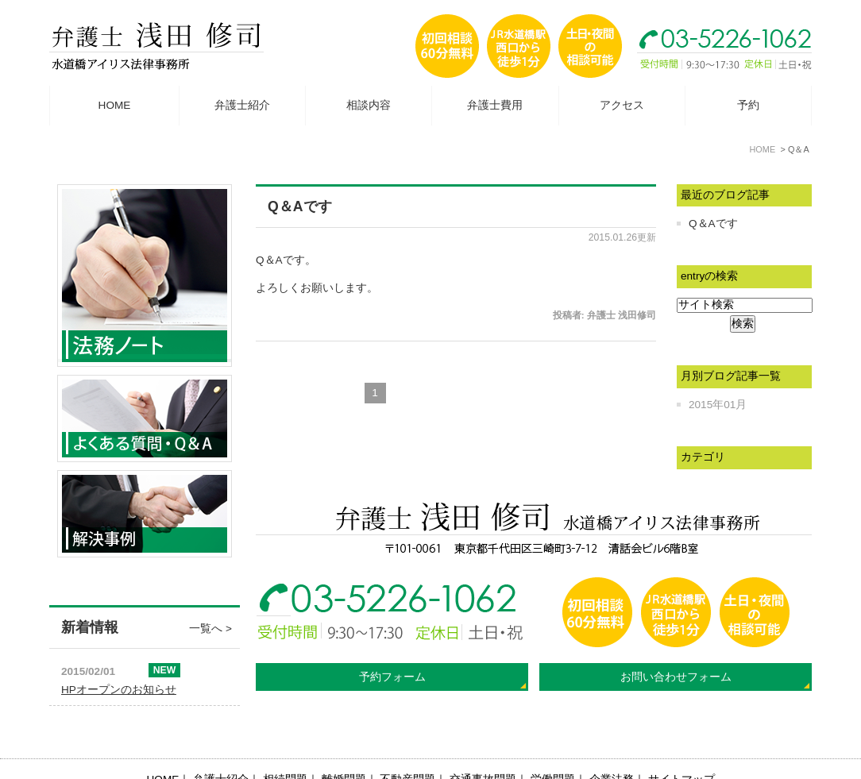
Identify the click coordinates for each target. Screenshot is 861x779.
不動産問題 (407, 741)
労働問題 (553, 741)
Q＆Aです (300, 206)
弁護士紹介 (242, 105)
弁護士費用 (495, 105)
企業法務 (611, 741)
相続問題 (285, 741)
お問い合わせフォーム (676, 677)
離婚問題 (344, 741)
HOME (114, 105)
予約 (748, 105)
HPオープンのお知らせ (118, 690)
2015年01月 (718, 405)
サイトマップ (681, 741)
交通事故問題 (483, 741)
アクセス (622, 105)
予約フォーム (392, 677)
